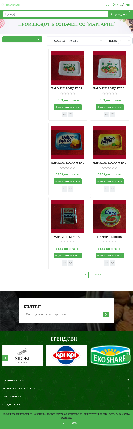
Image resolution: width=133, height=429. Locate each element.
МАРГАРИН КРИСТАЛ (68, 237)
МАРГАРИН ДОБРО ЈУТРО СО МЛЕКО (109, 163)
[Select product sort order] (85, 41)
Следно (97, 274)
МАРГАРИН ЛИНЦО (109, 237)
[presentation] (5, 358)
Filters (9, 39)
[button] (107, 5)
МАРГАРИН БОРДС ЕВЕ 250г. (68, 88)
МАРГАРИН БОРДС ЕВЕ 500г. (109, 88)
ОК (62, 423)
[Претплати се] (66, 314)
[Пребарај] (55, 14)
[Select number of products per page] (125, 41)
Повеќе (73, 423)
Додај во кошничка (69, 107)
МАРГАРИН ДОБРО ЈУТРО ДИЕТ (68, 163)
